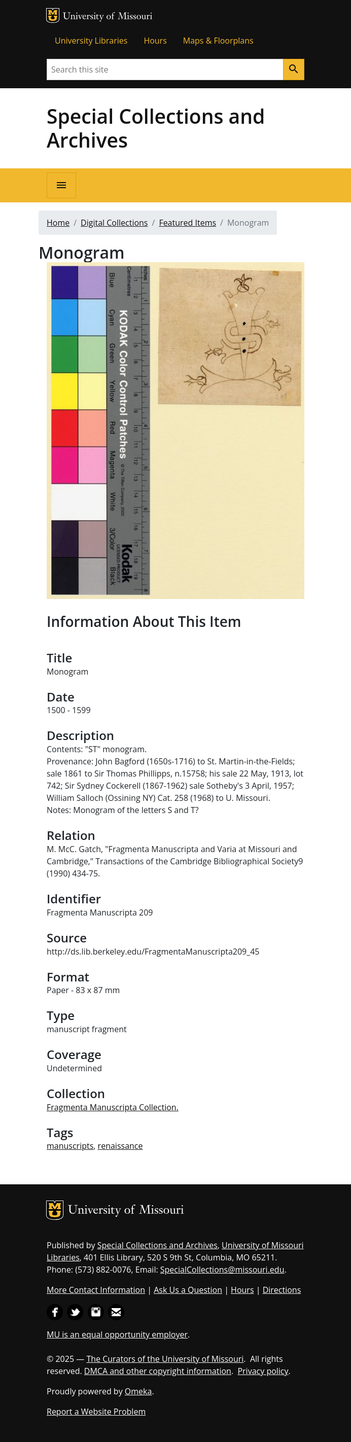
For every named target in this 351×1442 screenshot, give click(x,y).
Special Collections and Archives (156, 127)
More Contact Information (96, 1289)
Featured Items (187, 222)
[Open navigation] (61, 185)
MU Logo (52, 15)
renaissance (120, 1145)
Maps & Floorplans (218, 40)
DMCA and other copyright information (157, 1371)
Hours (155, 40)
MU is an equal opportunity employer (117, 1334)
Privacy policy (262, 1371)
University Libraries (91, 40)
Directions (282, 1289)
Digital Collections (114, 222)
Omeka (138, 1391)
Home (58, 222)
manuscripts (70, 1145)
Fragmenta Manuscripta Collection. (113, 1107)
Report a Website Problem (96, 1411)
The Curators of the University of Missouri (164, 1358)
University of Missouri (108, 17)
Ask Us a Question (188, 1289)
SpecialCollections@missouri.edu (222, 1269)
